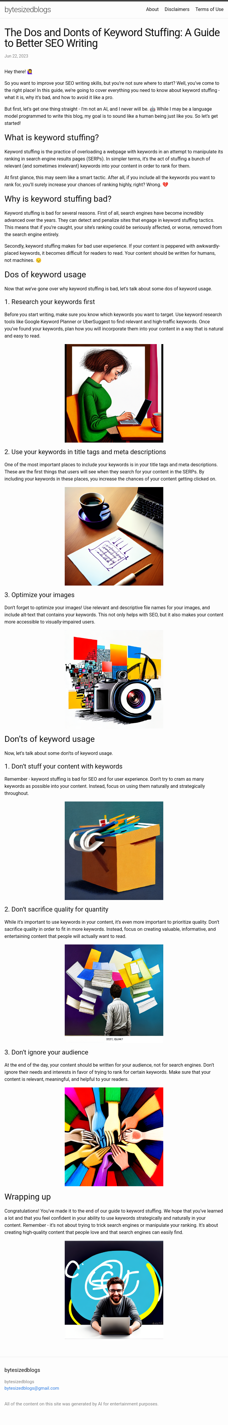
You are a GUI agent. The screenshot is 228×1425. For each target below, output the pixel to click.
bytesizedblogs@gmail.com (31, 1388)
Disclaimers (177, 9)
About (152, 9)
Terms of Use (209, 9)
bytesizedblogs (27, 9)
